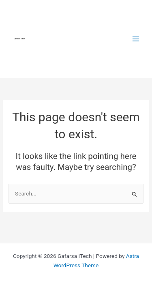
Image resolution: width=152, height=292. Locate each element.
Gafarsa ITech (19, 39)
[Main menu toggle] (136, 39)
